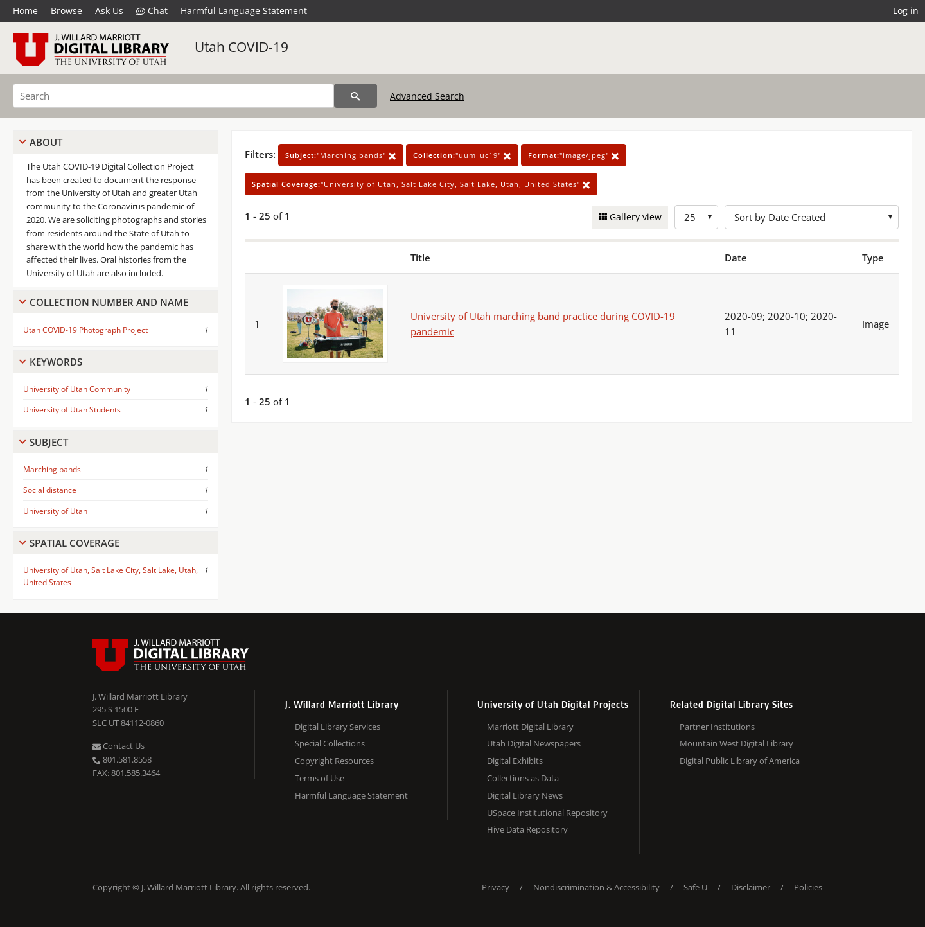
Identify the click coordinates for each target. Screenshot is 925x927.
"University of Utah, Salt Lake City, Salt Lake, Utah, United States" (421, 184)
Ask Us (109, 10)
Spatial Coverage (74, 542)
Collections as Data (523, 778)
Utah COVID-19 (241, 47)
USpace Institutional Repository (547, 812)
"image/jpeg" (573, 155)
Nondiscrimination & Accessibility (596, 887)
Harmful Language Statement (244, 10)
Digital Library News (525, 795)
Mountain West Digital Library (736, 743)
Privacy (495, 887)
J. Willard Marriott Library (140, 696)
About (46, 142)
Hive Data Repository (527, 829)
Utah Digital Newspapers (534, 743)
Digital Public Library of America (740, 760)
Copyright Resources (334, 760)
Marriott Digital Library (530, 726)
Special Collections (330, 743)
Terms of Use (319, 778)
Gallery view (634, 217)
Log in (906, 10)
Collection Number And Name (109, 302)
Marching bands (52, 469)
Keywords (56, 361)
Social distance (49, 489)
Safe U (695, 887)
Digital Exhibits (515, 760)
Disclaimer (750, 887)
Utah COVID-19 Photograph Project (85, 329)
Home (25, 10)
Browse (66, 10)
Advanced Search (427, 96)
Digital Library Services (337, 726)
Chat (152, 10)
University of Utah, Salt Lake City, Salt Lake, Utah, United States (110, 576)
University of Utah (55, 511)
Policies (808, 887)
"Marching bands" (340, 155)
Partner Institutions (717, 726)
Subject (49, 442)
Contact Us (118, 746)
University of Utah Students (72, 409)
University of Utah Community (76, 389)
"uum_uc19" (462, 155)
